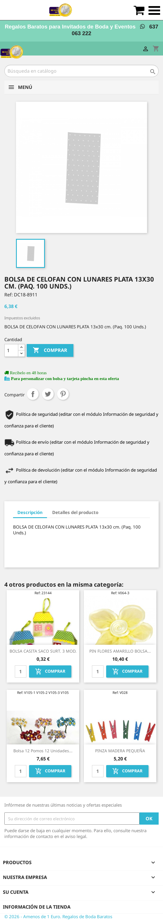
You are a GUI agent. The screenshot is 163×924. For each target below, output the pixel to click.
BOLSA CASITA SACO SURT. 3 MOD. (43, 651)
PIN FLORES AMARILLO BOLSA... (120, 651)
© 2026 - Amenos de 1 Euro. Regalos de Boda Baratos (58, 916)
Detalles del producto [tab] (75, 512)
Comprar (50, 350)
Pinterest (63, 394)
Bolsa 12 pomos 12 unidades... (43, 750)
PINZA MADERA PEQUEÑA (120, 750)
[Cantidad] (11, 350)
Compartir (33, 394)
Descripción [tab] (30, 512)
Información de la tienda (36, 907)
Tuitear (48, 394)
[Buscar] (81, 71)
